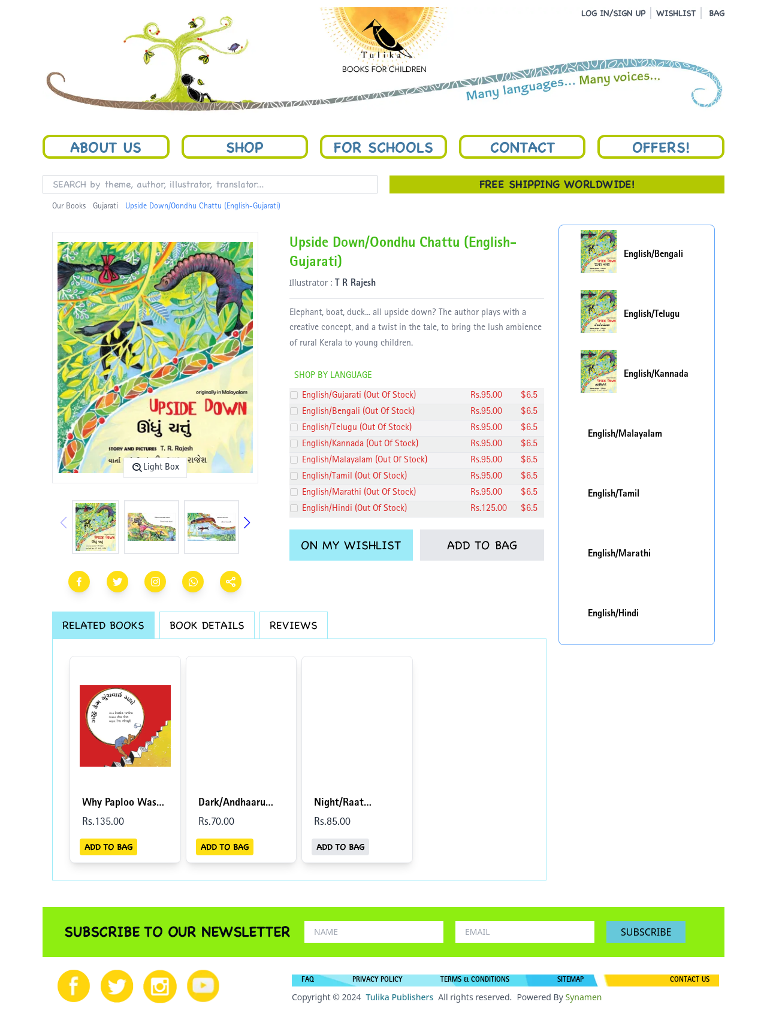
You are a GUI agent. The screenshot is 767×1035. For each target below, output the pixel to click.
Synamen (583, 997)
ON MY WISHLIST (351, 545)
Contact (522, 147)
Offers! (661, 147)
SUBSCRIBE (646, 932)
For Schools (383, 147)
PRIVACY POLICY (377, 980)
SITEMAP (570, 980)
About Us (105, 147)
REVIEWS (294, 625)
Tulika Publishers (399, 997)
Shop (244, 147)
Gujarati (105, 206)
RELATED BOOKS (103, 625)
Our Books (69, 206)
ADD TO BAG (482, 545)
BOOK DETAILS (207, 625)
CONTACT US (689, 980)
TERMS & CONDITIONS (474, 980)
